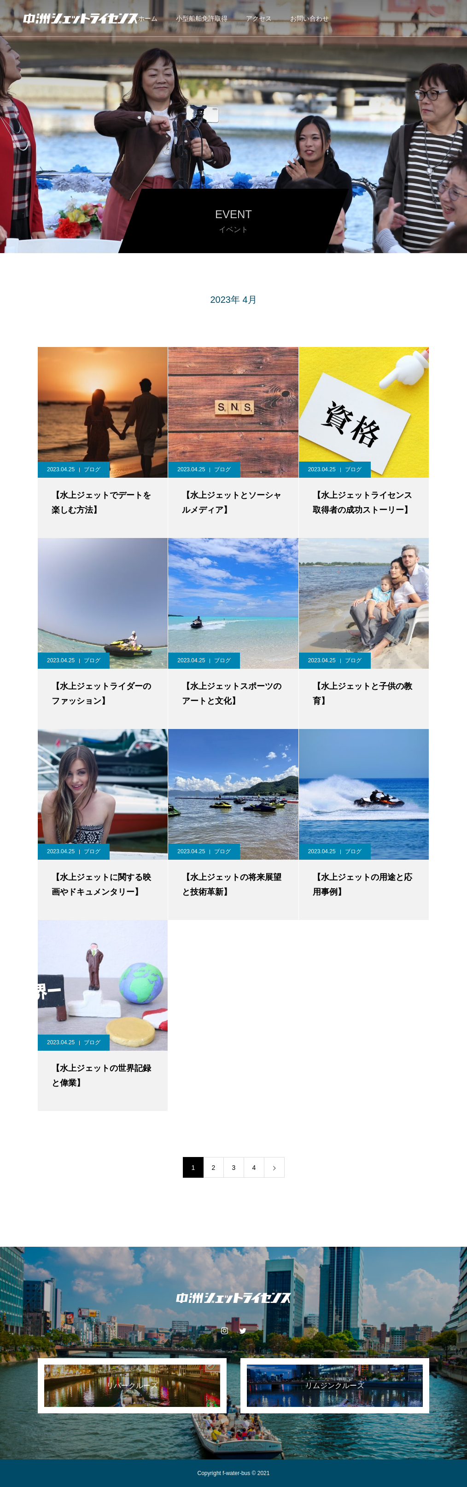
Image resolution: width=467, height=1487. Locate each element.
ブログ (92, 469)
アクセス (259, 18)
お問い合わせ (309, 18)
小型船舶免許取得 (202, 18)
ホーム (148, 18)
